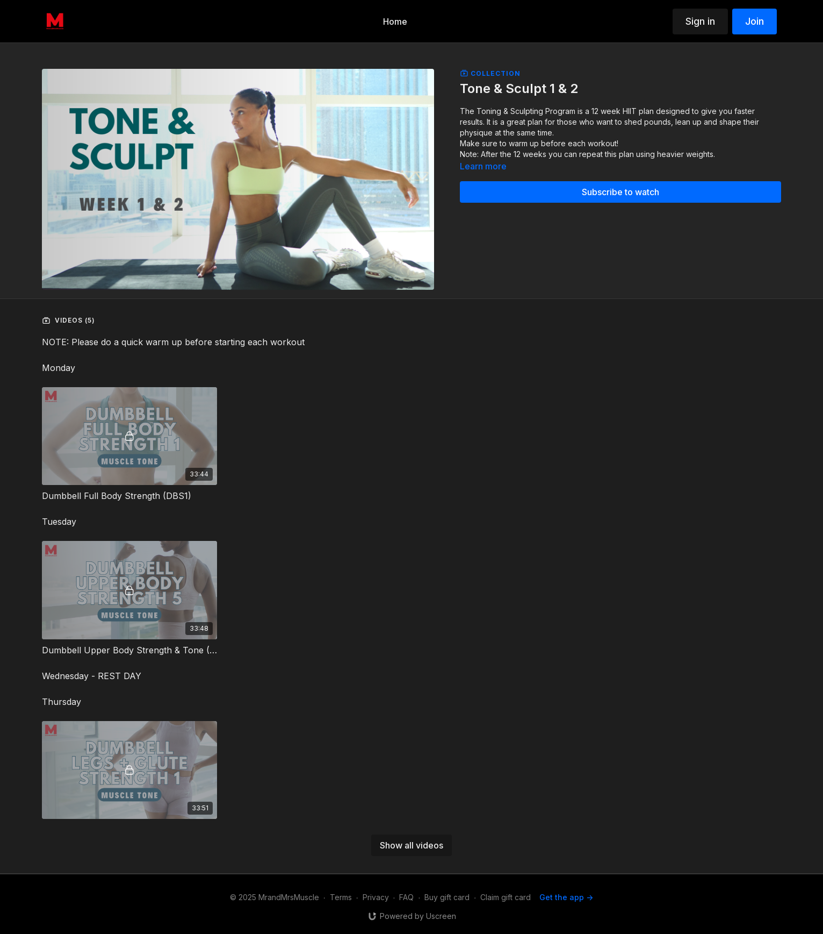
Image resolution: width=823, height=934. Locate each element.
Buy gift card (447, 897)
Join (754, 21)
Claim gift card (505, 897)
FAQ (406, 897)
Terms (341, 897)
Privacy (376, 897)
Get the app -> (566, 897)
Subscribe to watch (620, 192)
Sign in (700, 21)
